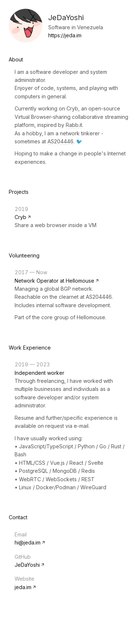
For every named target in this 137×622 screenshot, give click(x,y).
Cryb (72, 108)
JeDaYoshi (27, 565)
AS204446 (60, 141)
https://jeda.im (64, 35)
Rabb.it (74, 125)
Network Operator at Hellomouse (54, 281)
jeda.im (23, 587)
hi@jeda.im (28, 542)
